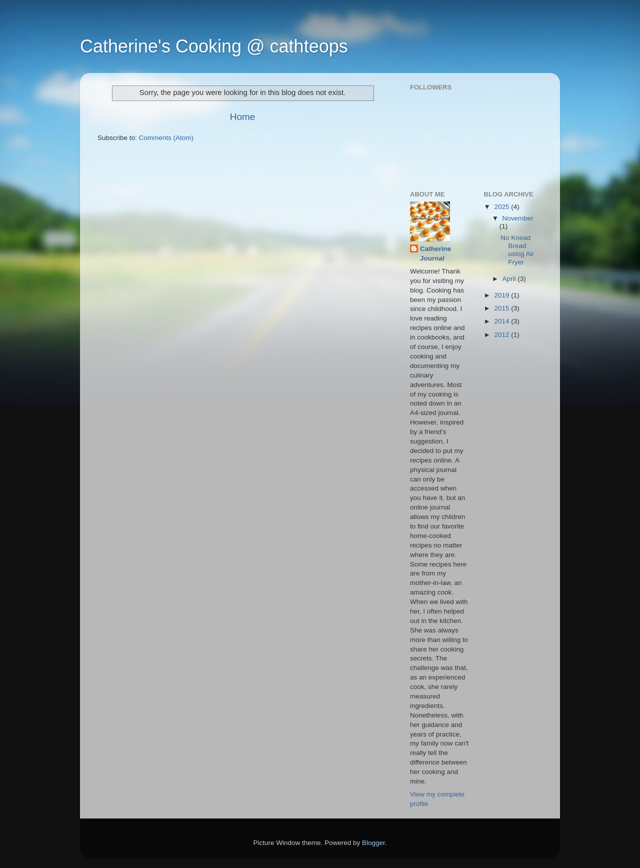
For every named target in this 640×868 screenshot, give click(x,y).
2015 (502, 308)
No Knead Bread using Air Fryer (517, 250)
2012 (502, 334)
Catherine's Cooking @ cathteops (214, 46)
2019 (502, 295)
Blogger (373, 842)
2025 (502, 206)
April (510, 278)
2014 (502, 321)
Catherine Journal (435, 253)
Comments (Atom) (166, 138)
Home (242, 117)
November (518, 218)
